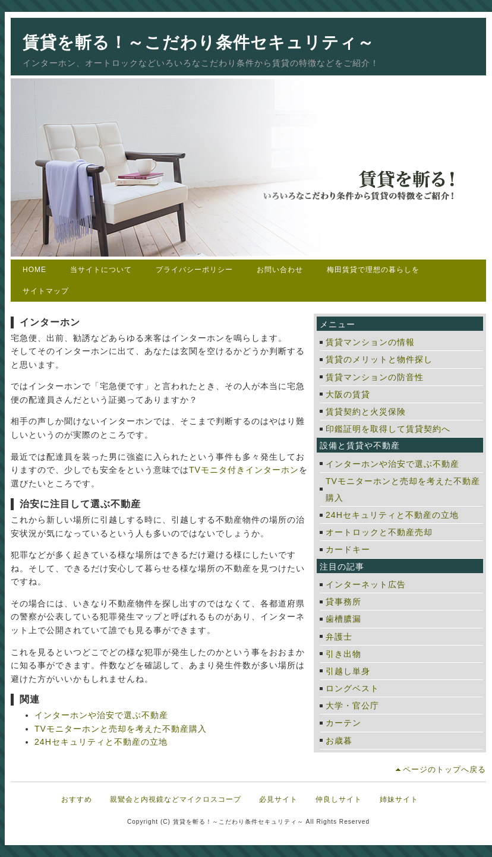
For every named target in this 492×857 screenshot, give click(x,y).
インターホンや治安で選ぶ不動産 (101, 715)
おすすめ (76, 799)
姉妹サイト (399, 799)
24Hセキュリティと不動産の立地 (101, 742)
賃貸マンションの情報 (370, 342)
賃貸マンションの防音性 (375, 377)
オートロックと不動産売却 (379, 532)
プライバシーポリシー (194, 269)
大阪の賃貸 (348, 394)
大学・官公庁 (352, 705)
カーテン (343, 723)
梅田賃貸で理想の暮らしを (373, 269)
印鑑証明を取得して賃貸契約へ (388, 429)
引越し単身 (348, 671)
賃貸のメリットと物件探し (379, 359)
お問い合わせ (280, 269)
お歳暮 (339, 740)
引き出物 (343, 654)
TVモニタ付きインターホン (244, 470)
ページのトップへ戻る (444, 769)
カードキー (348, 549)
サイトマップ (46, 291)
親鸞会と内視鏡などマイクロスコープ (175, 799)
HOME (34, 269)
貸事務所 (343, 601)
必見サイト (278, 799)
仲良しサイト (339, 799)
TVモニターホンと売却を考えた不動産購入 (120, 728)
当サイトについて (101, 269)
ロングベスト (352, 688)
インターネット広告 (366, 584)
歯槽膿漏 (343, 619)
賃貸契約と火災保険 (366, 411)
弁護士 (339, 636)
